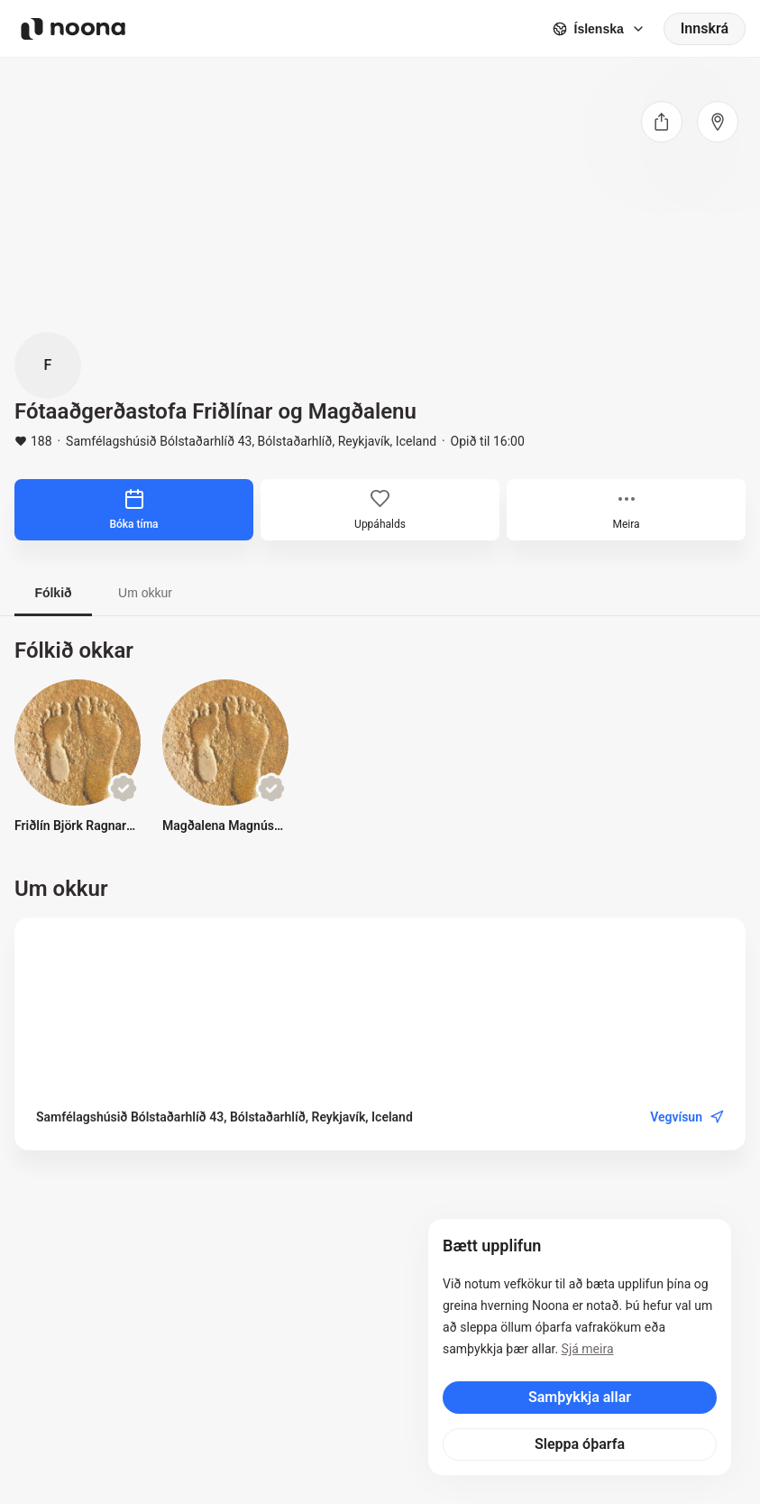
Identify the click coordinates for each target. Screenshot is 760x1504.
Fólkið (52, 593)
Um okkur (145, 593)
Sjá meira (588, 1349)
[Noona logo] (73, 29)
